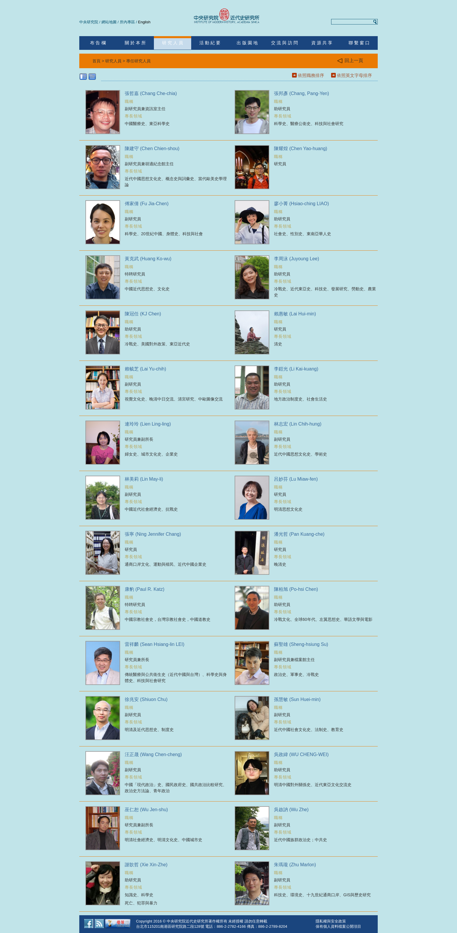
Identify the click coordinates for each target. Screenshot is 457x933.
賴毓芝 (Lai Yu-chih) (145, 368)
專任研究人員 (138, 61)
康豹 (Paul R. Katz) (144, 589)
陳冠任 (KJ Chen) (143, 313)
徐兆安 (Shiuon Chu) (146, 699)
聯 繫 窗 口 (359, 42)
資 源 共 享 (322, 42)
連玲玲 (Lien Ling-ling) (148, 423)
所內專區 (127, 22)
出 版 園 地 (247, 42)
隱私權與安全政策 (331, 921)
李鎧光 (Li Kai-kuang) (296, 368)
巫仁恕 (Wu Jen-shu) (146, 809)
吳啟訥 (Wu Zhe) (291, 809)
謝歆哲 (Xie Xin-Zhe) (146, 864)
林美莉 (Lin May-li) (144, 479)
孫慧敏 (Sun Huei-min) (297, 699)
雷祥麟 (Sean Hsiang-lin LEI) (154, 644)
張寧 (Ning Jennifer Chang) (153, 534)
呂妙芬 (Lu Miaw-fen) (296, 479)
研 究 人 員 (172, 42)
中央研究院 (88, 22)
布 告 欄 (98, 42)
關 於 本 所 (135, 42)
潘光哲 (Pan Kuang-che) (299, 534)
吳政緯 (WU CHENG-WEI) (301, 754)
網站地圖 (109, 22)
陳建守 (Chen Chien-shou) (152, 148)
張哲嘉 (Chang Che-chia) (151, 93)
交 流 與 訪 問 (284, 42)
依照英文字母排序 (354, 75)
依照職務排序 (311, 75)
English (144, 22)
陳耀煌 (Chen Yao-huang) (300, 148)
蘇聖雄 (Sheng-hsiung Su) (301, 644)
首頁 (96, 61)
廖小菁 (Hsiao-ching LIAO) (301, 203)
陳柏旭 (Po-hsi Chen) (296, 589)
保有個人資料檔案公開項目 (338, 926)
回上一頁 (350, 60)
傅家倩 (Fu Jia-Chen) (146, 203)
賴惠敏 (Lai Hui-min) (295, 313)
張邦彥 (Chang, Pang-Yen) (301, 93)
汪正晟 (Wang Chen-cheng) (153, 754)
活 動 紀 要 (210, 42)
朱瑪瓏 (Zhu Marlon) (295, 864)
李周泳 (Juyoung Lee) (296, 258)
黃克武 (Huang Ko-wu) (148, 258)
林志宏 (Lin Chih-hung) (297, 423)
